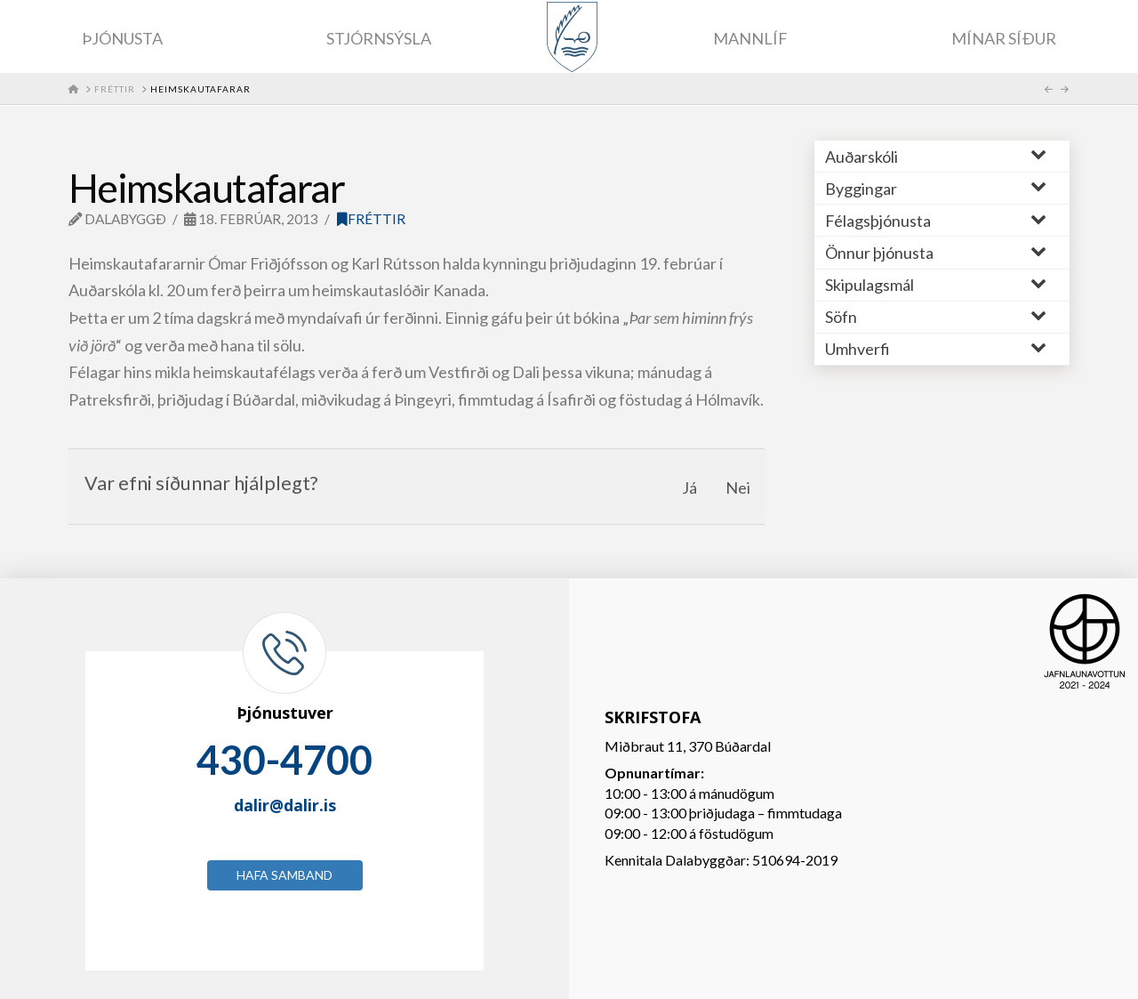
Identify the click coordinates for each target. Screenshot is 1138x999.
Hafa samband (284, 874)
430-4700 (284, 760)
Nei (737, 487)
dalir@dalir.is (285, 805)
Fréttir (371, 219)
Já (689, 487)
